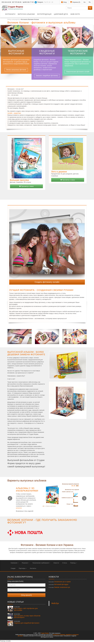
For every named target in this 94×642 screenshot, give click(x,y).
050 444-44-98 (6, 2)
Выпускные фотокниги (16, 52)
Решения (25, 563)
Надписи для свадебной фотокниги (26, 622)
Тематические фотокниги (78, 52)
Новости (56, 563)
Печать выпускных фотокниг (16, 70)
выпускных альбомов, (59, 634)
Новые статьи (15, 602)
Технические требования (41, 563)
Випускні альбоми (26, 14)
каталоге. (19, 508)
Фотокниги (10, 14)
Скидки (13, 568)
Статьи (64, 563)
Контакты (33, 568)
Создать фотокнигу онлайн (47, 282)
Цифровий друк (61, 14)
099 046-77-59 (28, 2)
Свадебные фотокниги (47, 52)
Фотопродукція (44, 14)
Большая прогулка (19, 180)
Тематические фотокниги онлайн (77, 72)
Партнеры (23, 568)
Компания (15, 563)
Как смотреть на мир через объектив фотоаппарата (27, 615)
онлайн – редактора (14, 113)
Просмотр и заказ (26, 186)
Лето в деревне (59, 171)
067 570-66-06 (16, 2)
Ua (84, 2)
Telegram (39, 2)
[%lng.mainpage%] (13, 19)
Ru (90, 2)
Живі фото (75, 14)
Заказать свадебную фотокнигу (47, 75)
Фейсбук (55, 603)
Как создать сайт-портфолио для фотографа (26, 608)
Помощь (73, 563)
